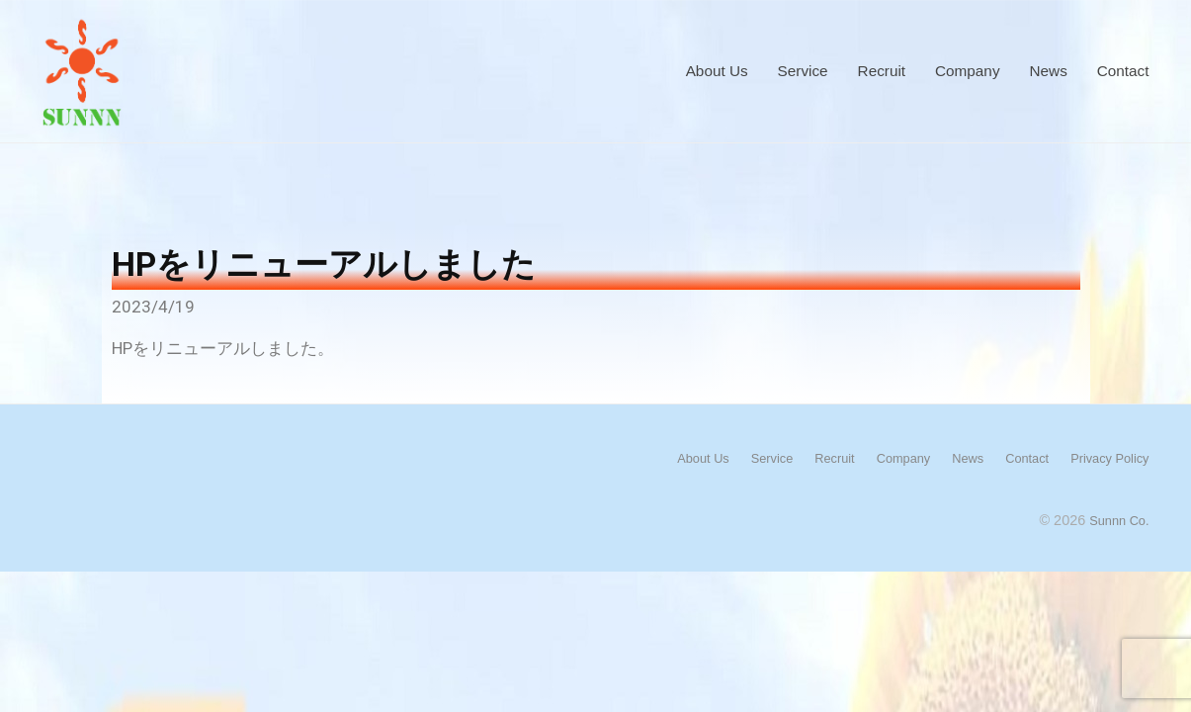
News (1048, 70)
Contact (1123, 70)
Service (803, 70)
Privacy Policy (1105, 458)
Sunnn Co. (1114, 519)
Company (967, 70)
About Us (717, 70)
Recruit (881, 70)
